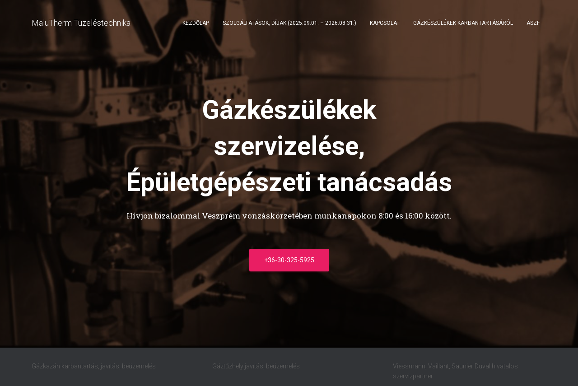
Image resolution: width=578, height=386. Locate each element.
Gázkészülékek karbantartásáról (463, 23)
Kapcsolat (385, 23)
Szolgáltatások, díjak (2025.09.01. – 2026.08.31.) (289, 23)
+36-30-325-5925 (289, 260)
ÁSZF (533, 23)
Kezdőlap (195, 23)
